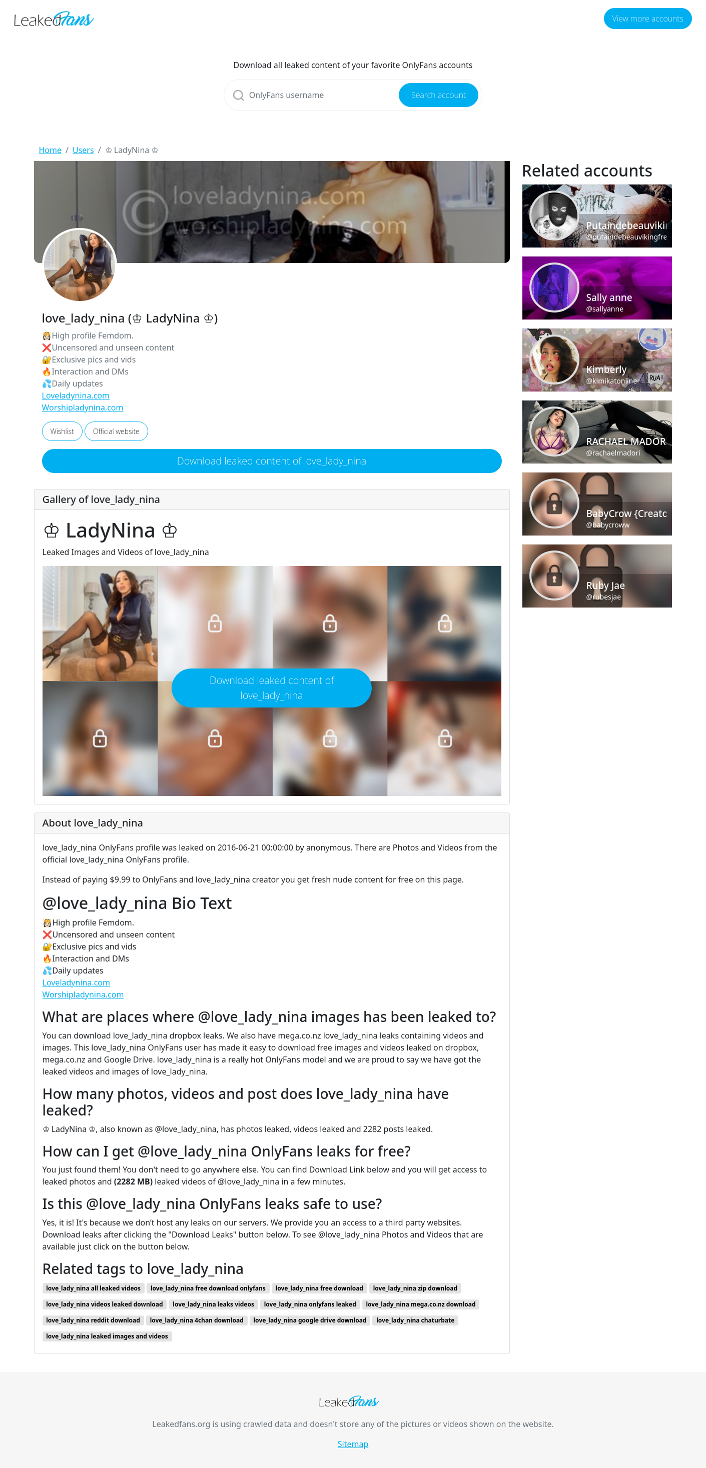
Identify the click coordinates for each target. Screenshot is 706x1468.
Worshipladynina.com (83, 407)
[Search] (353, 95)
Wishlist (62, 431)
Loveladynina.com (76, 395)
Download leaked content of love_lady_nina (271, 461)
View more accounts (647, 18)
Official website (116, 431)
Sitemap (353, 1444)
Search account (438, 95)
